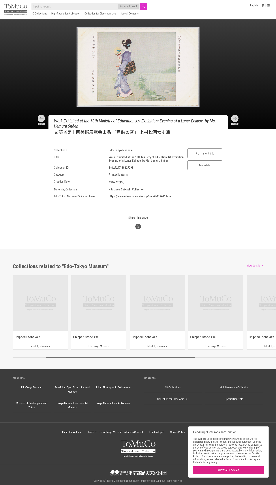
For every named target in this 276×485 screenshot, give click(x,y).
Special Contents (129, 13)
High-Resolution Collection (65, 13)
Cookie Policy (177, 432)
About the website (72, 432)
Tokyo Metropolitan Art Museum (113, 403)
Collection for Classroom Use (100, 13)
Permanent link (205, 153)
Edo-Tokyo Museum (31, 387)
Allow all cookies (228, 470)
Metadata (205, 165)
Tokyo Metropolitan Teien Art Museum (72, 405)
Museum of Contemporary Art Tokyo (32, 405)
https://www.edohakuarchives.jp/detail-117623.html (140, 196)
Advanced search (128, 6)
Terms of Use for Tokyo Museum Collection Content (115, 432)
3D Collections (39, 13)
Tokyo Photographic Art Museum (113, 387)
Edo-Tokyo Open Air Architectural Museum (72, 389)
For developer (156, 432)
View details (253, 265)
